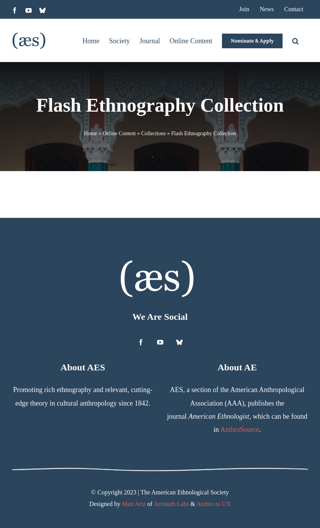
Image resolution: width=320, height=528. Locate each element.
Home (90, 133)
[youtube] (160, 342)
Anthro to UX (213, 504)
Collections (153, 133)
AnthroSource (239, 429)
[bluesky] (179, 342)
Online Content (119, 133)
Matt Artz (134, 504)
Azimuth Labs (171, 504)
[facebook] (141, 342)
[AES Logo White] (157, 260)
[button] (295, 40)
